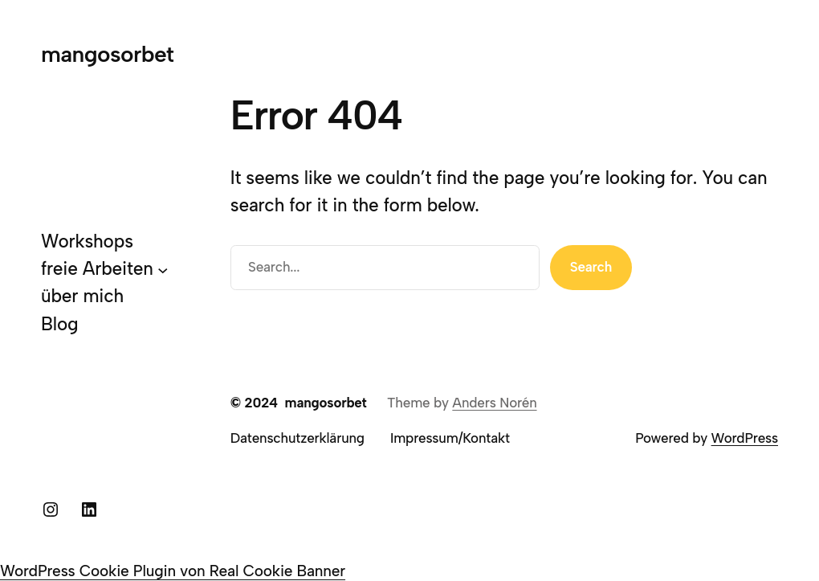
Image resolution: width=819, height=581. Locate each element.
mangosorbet (107, 54)
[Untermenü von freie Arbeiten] (163, 270)
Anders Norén (494, 403)
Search (591, 267)
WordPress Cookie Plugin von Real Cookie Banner (172, 571)
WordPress (744, 438)
